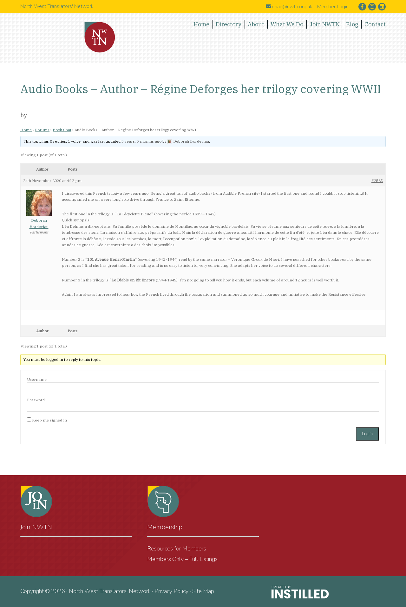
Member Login (333, 6)
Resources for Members (176, 548)
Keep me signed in (49, 420)
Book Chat (62, 129)
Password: (36, 399)
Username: (37, 379)
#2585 (377, 180)
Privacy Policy (171, 591)
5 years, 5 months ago (141, 141)
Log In (367, 434)
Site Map (203, 591)
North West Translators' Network (99, 37)
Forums (42, 129)
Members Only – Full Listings (182, 559)
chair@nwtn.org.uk (289, 6)
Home (26, 129)
